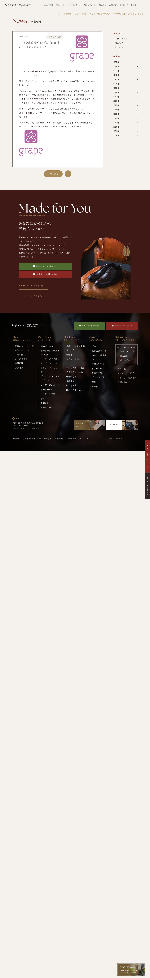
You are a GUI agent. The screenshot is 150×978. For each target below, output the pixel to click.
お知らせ (119, 43)
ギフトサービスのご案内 (127, 354)
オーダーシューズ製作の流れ (50, 353)
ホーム (57, 14)
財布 (43, 399)
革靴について (98, 364)
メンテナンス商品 (125, 373)
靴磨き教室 (71, 385)
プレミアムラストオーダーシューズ (50, 378)
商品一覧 (121, 369)
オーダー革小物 (48, 394)
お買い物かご (124, 382)
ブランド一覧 (98, 377)
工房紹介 (19, 354)
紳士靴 (69, 355)
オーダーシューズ (49, 363)
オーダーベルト (48, 389)
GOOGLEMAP (49, 423)
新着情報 (67, 14)
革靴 (94, 382)
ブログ (95, 346)
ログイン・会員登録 (127, 378)
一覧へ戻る (53, 174)
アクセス (19, 368)
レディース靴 (72, 359)
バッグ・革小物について (101, 357)
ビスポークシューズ (50, 385)
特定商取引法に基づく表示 (65, 439)
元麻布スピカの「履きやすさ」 (33, 285)
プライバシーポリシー (32, 439)
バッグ (69, 363)
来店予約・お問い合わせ (45, 274)
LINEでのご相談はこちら (45, 266)
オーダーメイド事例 (50, 359)
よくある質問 (21, 359)
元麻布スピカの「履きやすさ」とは (24, 348)
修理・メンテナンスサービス (75, 348)
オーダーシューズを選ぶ (30, 296)
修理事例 (70, 381)
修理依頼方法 (72, 376)
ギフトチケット (127, 360)
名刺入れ (45, 403)
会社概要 (19, 363)
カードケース (47, 407)
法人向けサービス (74, 390)
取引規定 (47, 439)
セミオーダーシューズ (50, 370)
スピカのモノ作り (100, 351)
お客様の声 (97, 368)
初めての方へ (47, 346)
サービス (119, 47)
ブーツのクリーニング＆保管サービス (75, 370)
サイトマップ (85, 439)
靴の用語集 (97, 373)
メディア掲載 (80, 14)
